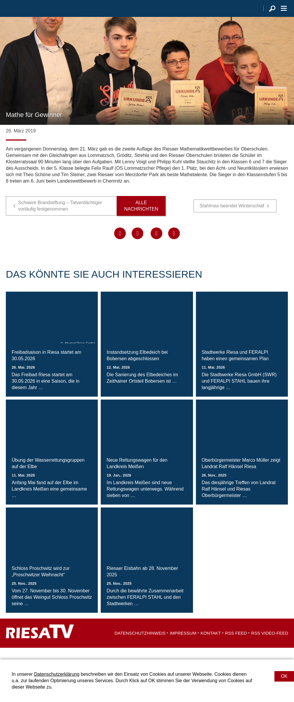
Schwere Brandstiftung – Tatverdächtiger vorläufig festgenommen (60, 217)
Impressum (183, 644)
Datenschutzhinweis (140, 644)
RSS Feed (236, 644)
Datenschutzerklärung (56, 674)
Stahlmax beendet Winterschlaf (232, 217)
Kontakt (211, 644)
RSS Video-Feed (269, 644)
